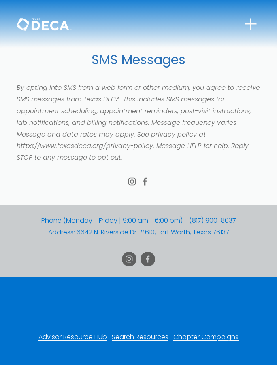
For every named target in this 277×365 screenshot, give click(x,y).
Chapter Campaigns (206, 337)
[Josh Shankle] (145, 181)
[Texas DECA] (132, 181)
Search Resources (140, 337)
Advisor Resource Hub (72, 337)
